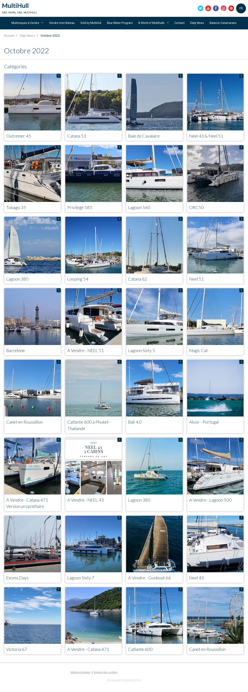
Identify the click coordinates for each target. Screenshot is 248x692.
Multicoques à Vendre (23, 25)
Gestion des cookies (105, 677)
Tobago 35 (17, 211)
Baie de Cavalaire (146, 139)
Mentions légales (80, 677)
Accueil (9, 38)
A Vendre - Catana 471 (91, 655)
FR (241, 9)
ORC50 (197, 211)
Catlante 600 (142, 655)
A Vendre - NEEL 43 (88, 504)
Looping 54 (79, 282)
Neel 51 (197, 282)
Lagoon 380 (18, 282)
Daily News (199, 25)
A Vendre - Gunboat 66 (152, 583)
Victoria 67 (17, 655)
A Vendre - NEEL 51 (88, 354)
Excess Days (18, 583)
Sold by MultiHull (89, 25)
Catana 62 (139, 282)
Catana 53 (78, 139)
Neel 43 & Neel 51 (208, 139)
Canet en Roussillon (26, 426)
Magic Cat (200, 354)
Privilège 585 (80, 211)
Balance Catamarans (225, 25)
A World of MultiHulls (152, 25)
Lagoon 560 (140, 211)
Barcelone (16, 354)
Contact (180, 25)
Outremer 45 (20, 139)
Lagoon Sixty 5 (143, 354)
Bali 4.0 (136, 426)
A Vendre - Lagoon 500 (213, 504)
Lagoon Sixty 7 (82, 583)
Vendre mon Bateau (60, 25)
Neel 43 (197, 583)
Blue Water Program (119, 25)
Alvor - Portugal (205, 426)
